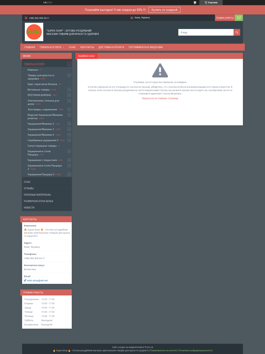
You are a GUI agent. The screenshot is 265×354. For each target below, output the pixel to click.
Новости (29, 207)
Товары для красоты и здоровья (41, 77)
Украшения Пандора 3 (41, 174)
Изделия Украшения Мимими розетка (45, 116)
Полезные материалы (37, 194)
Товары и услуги (50, 47)
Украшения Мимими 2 (41, 123)
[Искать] (237, 32)
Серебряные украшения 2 (43, 140)
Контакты (87, 47)
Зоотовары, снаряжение (42, 109)
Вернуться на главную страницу (160, 98)
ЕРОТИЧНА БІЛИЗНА (39, 95)
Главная (29, 47)
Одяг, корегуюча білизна (42, 84)
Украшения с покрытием (42, 159)
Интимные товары (39, 89)
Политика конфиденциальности (195, 350)
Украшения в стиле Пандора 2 (45, 167)
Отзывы (29, 188)
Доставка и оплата (111, 47)
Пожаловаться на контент (163, 350)
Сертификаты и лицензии (146, 47)
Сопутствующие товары (42, 145)
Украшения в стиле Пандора (39, 153)
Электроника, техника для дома (43, 102)
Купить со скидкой (164, 10)
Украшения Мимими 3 (41, 129)
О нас (72, 47)
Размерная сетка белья (38, 201)
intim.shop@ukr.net (37, 280)
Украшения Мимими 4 (41, 134)
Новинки (33, 69)
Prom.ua (149, 347)
